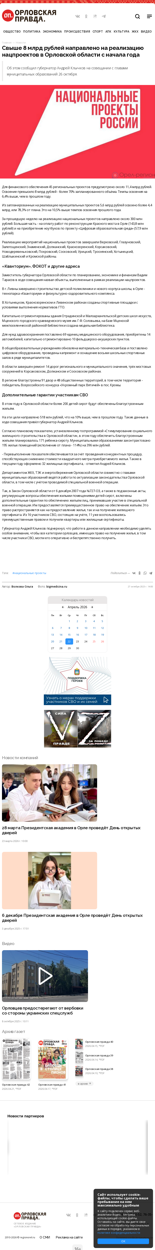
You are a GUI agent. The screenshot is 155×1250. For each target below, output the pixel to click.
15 (69, 634)
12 (102, 628)
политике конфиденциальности (119, 1233)
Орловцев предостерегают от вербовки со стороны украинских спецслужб (42, 1010)
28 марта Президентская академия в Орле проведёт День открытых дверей (71, 830)
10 (85, 628)
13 (52, 634)
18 (94, 634)
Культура (121, 31)
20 (52, 641)
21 (60, 641)
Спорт (98, 31)
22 (69, 641)
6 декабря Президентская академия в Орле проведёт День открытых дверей (72, 918)
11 (94, 628)
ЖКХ (135, 31)
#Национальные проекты (29, 573)
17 (85, 634)
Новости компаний (20, 757)
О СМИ (45, 1237)
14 (60, 634)
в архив (84, 1083)
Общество (12, 31)
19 (102, 634)
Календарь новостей (78, 600)
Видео (146, 31)
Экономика (52, 31)
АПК (108, 31)
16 (77, 634)
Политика (31, 31)
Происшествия (77, 31)
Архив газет (13, 1031)
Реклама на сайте (69, 1237)
